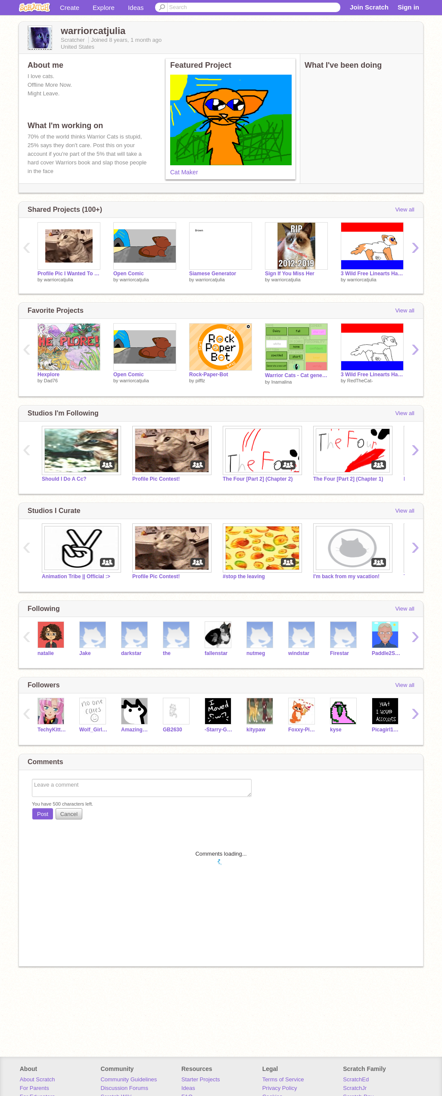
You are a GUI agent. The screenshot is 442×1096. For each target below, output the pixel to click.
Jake (85, 653)
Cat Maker (184, 172)
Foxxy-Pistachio (302, 730)
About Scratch (37, 1079)
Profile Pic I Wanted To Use (68, 274)
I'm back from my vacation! (346, 576)
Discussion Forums (124, 1088)
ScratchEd (356, 1079)
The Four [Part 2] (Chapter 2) (258, 479)
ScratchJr (355, 1088)
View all (404, 209)
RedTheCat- (360, 380)
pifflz (200, 380)
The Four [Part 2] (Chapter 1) (348, 479)
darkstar (131, 653)
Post (42, 814)
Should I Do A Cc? (64, 479)
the (167, 653)
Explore (104, 7)
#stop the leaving (244, 576)
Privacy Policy (279, 1088)
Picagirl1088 (386, 730)
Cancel (69, 814)
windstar (298, 653)
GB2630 (172, 730)
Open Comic (128, 274)
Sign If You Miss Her (289, 274)
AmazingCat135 (135, 730)
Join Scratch (369, 7)
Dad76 (51, 380)
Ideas (136, 7)
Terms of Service (283, 1079)
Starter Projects (200, 1079)
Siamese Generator (212, 274)
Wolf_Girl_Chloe (93, 730)
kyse (336, 730)
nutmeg (255, 653)
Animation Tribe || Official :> (76, 576)
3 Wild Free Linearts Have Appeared (372, 375)
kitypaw (255, 730)
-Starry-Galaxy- (219, 730)
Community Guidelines (128, 1079)
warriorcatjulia (58, 279)
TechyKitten (51, 730)
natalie (45, 653)
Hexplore (48, 375)
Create (69, 7)
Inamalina (281, 381)
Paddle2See (386, 653)
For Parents (34, 1088)
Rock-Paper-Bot (208, 375)
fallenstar (216, 653)
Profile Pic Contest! (156, 479)
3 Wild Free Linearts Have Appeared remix (372, 274)
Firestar (339, 653)
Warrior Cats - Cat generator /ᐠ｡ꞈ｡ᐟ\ (296, 375)
